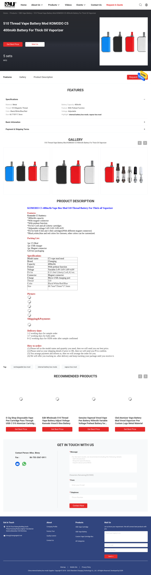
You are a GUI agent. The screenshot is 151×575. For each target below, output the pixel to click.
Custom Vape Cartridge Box (84, 536)
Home (5, 13)
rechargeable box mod (22, 367)
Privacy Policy (86, 567)
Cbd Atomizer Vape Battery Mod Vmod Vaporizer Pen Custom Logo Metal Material (129, 421)
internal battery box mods (47, 367)
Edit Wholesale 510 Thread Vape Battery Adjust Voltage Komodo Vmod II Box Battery (56, 421)
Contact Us (50, 540)
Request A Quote (137, 77)
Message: (74, 452)
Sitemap (63, 567)
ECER (121, 571)
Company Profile (52, 527)
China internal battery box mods (38, 571)
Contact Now (78, 505)
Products (13, 13)
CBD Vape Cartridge (82, 527)
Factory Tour (51, 531)
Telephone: (74, 492)
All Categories (80, 541)
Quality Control (51, 536)
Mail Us (35, 44)
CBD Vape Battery (25, 13)
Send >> (110, 556)
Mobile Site (73, 567)
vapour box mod (71, 367)
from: (72, 480)
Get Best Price (13, 44)
